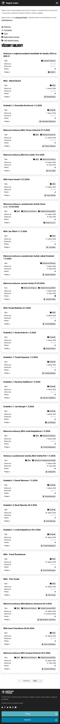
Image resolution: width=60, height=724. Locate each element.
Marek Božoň (49, 97)
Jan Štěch (50, 247)
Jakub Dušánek (49, 275)
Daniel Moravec (49, 496)
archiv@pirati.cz (7, 20)
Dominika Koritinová (47, 121)
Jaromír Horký (49, 299)
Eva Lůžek (50, 171)
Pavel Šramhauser (48, 570)
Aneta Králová (49, 348)
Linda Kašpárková (48, 447)
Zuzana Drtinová (48, 669)
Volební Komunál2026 (46, 211)
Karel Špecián (49, 521)
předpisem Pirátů (21, 17)
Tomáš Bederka (49, 324)
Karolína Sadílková (47, 398)
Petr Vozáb (50, 595)
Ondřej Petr (50, 472)
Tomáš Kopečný (48, 373)
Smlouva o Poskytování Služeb (43, 460)
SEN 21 (51, 72)
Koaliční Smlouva (48, 61)
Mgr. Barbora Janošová (46, 620)
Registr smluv (12, 3)
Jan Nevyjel (50, 422)
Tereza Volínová (48, 146)
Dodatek (51, 110)
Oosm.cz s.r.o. (49, 223)
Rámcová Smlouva (47, 135)
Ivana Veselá (50, 195)
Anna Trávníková (48, 644)
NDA (52, 85)
